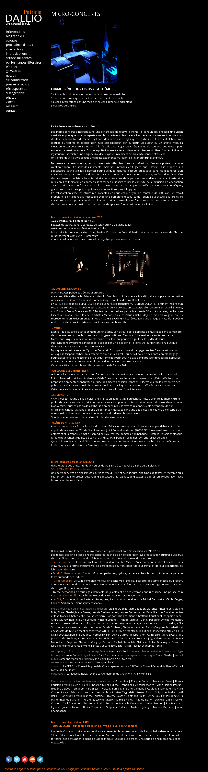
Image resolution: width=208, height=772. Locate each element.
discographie (15, 93)
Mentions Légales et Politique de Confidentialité (34, 769)
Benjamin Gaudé (90, 769)
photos (11, 97)
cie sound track (17, 80)
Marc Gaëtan (111, 769)
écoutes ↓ (13, 40)
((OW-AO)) (13, 71)
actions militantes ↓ (20, 58)
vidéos (10, 102)
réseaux (12, 106)
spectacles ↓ (14, 49)
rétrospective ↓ (17, 88)
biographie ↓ (15, 36)
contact (11, 110)
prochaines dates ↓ (19, 45)
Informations (15, 32)
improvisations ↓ (18, 53)
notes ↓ (11, 75)
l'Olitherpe (13, 67)
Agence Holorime (133, 769)
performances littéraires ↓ (25, 62)
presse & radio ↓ (17, 84)
